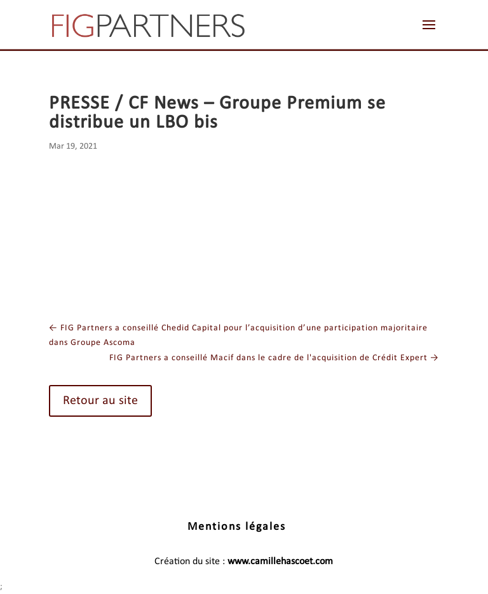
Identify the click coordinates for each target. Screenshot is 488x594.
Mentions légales (236, 527)
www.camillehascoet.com (280, 562)
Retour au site (100, 401)
